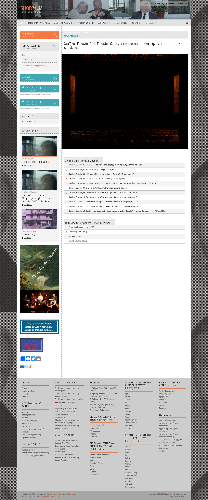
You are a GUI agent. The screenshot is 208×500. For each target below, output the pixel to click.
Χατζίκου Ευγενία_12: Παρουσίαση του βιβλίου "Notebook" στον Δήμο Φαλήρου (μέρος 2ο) (103, 207)
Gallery (92, 469)
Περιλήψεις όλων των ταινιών (66, 409)
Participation (129, 484)
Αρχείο (161, 406)
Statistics (128, 429)
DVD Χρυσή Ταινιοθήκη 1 (65, 455)
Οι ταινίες (93, 437)
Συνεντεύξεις (60, 452)
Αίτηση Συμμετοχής (97, 426)
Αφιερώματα (60, 449)
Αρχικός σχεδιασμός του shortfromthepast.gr (168, 435)
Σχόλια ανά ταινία (61, 415)
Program (128, 412)
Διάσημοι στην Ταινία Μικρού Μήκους (33, 431)
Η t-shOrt (170, 4)
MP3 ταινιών (60, 418)
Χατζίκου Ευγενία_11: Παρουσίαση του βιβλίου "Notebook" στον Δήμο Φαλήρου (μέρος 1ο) (103, 202)
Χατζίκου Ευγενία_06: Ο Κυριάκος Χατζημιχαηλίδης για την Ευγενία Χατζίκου (98, 188)
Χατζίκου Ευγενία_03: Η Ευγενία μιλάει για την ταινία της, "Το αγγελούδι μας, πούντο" (101, 175)
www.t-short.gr (59, 494)
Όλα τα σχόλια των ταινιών (65, 412)
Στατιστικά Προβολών (167, 421)
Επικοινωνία (181, 4)
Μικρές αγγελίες (157, 4)
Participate (94, 475)
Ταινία (24, 55)
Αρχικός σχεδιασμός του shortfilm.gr (168, 425)
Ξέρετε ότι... (26, 427)
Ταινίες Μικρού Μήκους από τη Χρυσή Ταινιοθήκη (67, 395)
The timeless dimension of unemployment (100, 456)
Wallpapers (163, 448)
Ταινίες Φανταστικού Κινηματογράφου (167, 392)
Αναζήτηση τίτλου (28, 450)
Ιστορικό (93, 434)
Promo (127, 414)
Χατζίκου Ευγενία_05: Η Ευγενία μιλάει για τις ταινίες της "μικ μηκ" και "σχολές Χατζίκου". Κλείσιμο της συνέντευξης (112, 184)
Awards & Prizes (96, 463)
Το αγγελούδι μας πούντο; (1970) (81, 227)
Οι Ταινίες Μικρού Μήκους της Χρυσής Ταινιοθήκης (66, 442)
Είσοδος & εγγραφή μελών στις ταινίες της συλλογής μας (67, 422)
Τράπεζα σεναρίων (29, 415)
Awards (127, 400)
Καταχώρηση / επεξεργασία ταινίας (35, 453)
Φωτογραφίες (164, 403)
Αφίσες (162, 451)
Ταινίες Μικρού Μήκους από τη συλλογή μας (67, 389)
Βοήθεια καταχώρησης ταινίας (33, 456)
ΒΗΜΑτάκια (26, 424)
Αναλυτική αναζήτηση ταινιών (33, 66)
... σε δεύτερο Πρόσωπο (34, 162)
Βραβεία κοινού (165, 397)
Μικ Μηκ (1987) (75, 237)
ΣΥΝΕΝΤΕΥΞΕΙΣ (122, 23)
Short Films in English (187, 23)
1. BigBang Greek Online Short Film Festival (103, 389)
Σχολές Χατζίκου (30, 234)
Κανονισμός (94, 428)
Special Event (130, 487)
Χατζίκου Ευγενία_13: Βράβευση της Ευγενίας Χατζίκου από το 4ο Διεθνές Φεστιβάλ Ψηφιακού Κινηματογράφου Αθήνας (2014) (117, 211)
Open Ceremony (131, 420)
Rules (92, 466)
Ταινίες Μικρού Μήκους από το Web (69, 399)
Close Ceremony (131, 423)
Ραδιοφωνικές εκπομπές (31, 435)
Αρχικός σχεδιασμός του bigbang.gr (168, 430)
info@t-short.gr (70, 494)
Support (93, 472)
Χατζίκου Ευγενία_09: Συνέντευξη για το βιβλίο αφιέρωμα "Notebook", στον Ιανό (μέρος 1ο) (103, 193)
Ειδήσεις (144, 4)
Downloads (129, 426)
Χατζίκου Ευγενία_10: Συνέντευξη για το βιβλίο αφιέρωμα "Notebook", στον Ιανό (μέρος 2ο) (103, 198)
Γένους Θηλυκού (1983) (78, 232)
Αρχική (21, 23)
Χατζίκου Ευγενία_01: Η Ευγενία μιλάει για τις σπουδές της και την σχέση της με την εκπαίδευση (105, 165)
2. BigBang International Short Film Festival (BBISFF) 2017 (103, 395)
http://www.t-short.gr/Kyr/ (50, 497)
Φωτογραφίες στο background (170, 445)
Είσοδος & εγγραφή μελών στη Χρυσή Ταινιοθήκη (67, 427)
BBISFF (128, 394)
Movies (92, 461)
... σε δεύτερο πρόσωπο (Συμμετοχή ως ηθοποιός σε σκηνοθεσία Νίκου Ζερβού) (36, 198)
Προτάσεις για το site (30, 438)
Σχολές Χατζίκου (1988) (78, 241)
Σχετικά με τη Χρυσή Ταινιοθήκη (67, 446)
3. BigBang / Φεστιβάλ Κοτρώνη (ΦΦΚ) (102, 400)
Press (127, 417)
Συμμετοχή (163, 408)
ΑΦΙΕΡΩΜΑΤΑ (105, 23)
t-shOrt (169, 494)
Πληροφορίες (95, 431)
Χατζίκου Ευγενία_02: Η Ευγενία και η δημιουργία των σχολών (92, 170)
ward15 (183, 497)
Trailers (25, 418)
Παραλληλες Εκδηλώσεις (99, 410)
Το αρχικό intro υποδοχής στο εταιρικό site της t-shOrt (170, 441)
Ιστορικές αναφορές (29, 421)
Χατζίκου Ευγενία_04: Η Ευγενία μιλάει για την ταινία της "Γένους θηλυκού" (97, 179)
